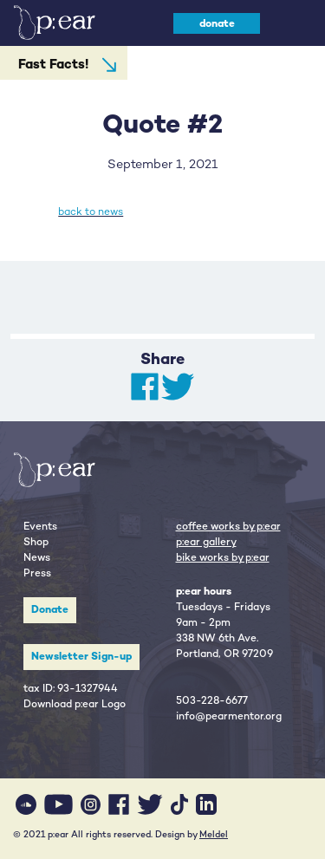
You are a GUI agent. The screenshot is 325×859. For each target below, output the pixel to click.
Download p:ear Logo (74, 704)
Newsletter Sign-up (81, 656)
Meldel (213, 834)
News (36, 557)
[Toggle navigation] (292, 23)
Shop (36, 542)
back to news (90, 211)
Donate (49, 609)
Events (40, 526)
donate (217, 23)
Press (37, 573)
